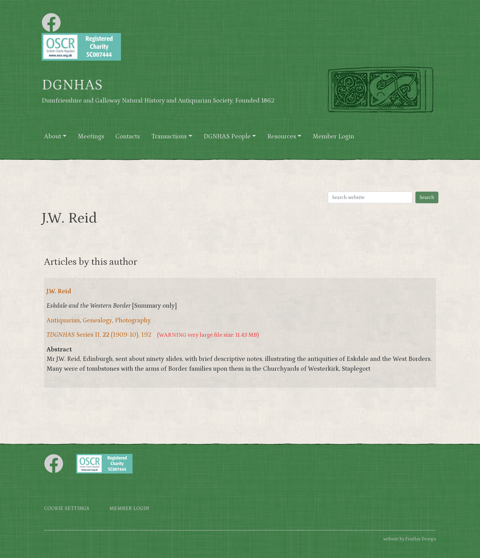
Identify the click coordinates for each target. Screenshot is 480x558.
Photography (133, 320)
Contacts (127, 136)
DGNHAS (72, 85)
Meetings (91, 136)
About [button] (52, 136)
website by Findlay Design (409, 538)
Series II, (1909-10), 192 (99, 335)
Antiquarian (63, 320)
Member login (129, 508)
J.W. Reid (59, 291)
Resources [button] (281, 136)
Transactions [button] (169, 136)
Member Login (333, 136)
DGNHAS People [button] (227, 136)
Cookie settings (66, 508)
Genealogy (97, 320)
